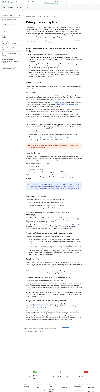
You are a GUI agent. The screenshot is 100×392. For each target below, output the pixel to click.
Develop (5, 8)
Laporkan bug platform (90, 388)
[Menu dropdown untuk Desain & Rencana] (40, 2)
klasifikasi (77, 40)
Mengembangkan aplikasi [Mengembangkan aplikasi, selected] (51, 2)
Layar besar (51, 389)
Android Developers (30, 16)
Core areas (14, 8)
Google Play (67, 2)
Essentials (19, 2)
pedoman (50, 42)
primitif (48, 128)
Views (26, 8)
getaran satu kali (42, 304)
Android (25, 390)
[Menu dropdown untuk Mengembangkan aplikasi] (60, 2)
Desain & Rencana (33, 2)
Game (37, 387)
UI (21, 8)
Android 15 (64, 387)
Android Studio (93, 2)
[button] (9, 15)
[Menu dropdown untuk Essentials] (24, 2)
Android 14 (64, 390)
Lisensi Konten (65, 327)
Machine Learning (40, 390)
